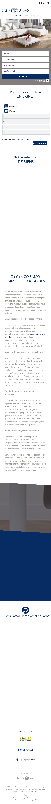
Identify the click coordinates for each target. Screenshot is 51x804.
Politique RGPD (32, 791)
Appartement (11, 106)
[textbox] (25, 59)
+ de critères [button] (42, 81)
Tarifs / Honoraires (31, 789)
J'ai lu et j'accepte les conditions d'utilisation (18, 139)
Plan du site (8, 789)
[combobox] (25, 54)
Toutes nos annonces (20, 791)
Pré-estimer (39, 143)
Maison (8, 110)
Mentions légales (18, 789)
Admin (44, 789)
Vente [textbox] (6, 54)
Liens (39, 789)
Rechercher (25, 77)
